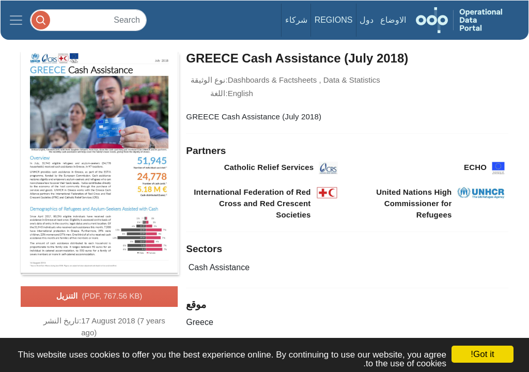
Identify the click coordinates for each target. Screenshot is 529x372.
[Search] (88, 19)
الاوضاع (393, 20)
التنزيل (99, 296)
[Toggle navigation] (16, 20)
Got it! (482, 354)
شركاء (296, 20)
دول (367, 20)
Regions (334, 20)
